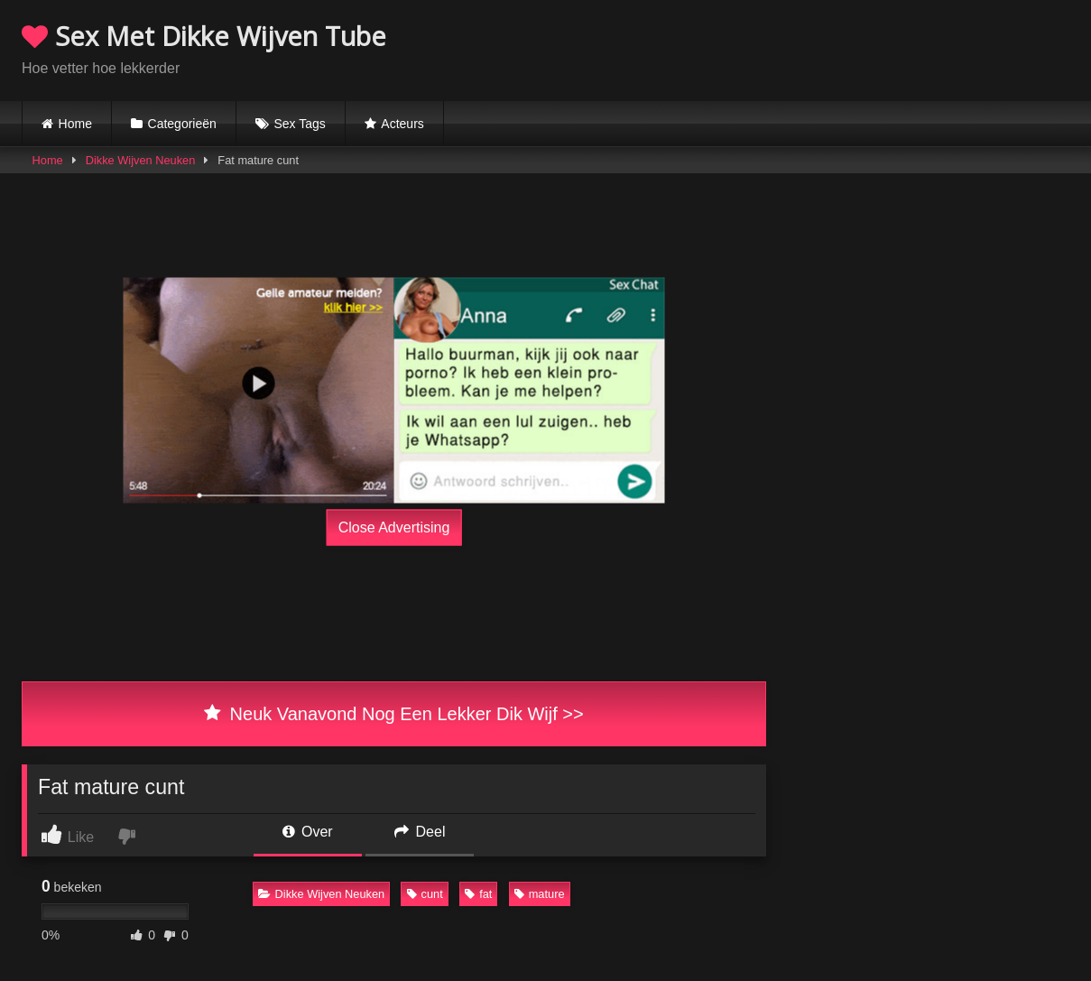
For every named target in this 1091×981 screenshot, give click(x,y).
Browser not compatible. (858, 48)
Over (307, 831)
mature (539, 894)
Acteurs (402, 123)
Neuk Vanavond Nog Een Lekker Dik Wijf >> (393, 714)
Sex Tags (299, 123)
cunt (425, 894)
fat (478, 894)
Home (75, 123)
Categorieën (182, 123)
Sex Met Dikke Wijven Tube (204, 35)
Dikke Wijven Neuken (141, 160)
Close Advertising (394, 527)
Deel (419, 831)
